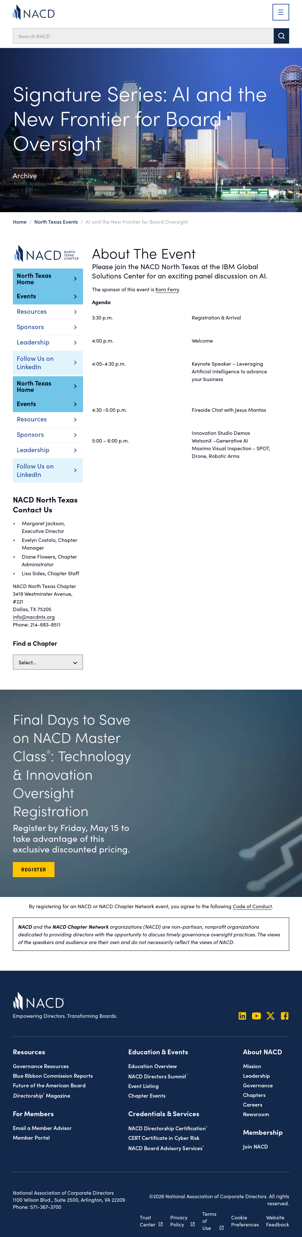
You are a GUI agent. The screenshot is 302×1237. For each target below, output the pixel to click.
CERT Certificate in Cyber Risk (163, 1137)
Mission (252, 1065)
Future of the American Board (49, 1085)
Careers (252, 1104)
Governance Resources (41, 1065)
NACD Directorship (167, 1128)
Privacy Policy (179, 1221)
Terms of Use (209, 1220)
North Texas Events (56, 221)
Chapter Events (146, 1095)
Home (20, 221)
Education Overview (152, 1065)
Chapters (254, 1094)
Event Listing (143, 1085)
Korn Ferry (167, 289)
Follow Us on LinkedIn (38, 362)
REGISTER (33, 869)
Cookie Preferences (245, 1221)
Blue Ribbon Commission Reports (53, 1075)
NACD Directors (158, 1076)
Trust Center (147, 1221)
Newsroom (256, 1113)
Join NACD (255, 1146)
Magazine (41, 1095)
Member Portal (31, 1137)
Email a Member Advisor (42, 1127)
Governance (258, 1085)
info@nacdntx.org (34, 616)
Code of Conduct (252, 905)
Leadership (256, 1075)
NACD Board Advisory (166, 1147)
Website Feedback (277, 1221)
